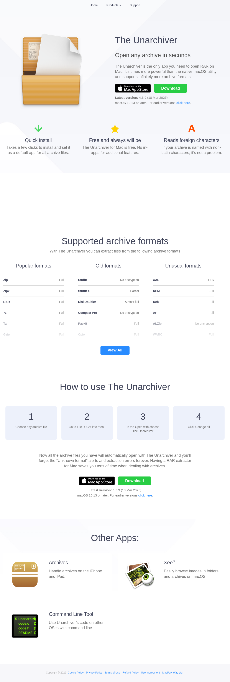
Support (135, 5)
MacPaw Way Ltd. (172, 672)
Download (170, 88)
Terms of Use (112, 672)
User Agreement (150, 672)
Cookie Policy (76, 672)
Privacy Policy (94, 672)
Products (112, 5)
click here (183, 103)
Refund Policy (131, 672)
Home (94, 5)
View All (115, 350)
